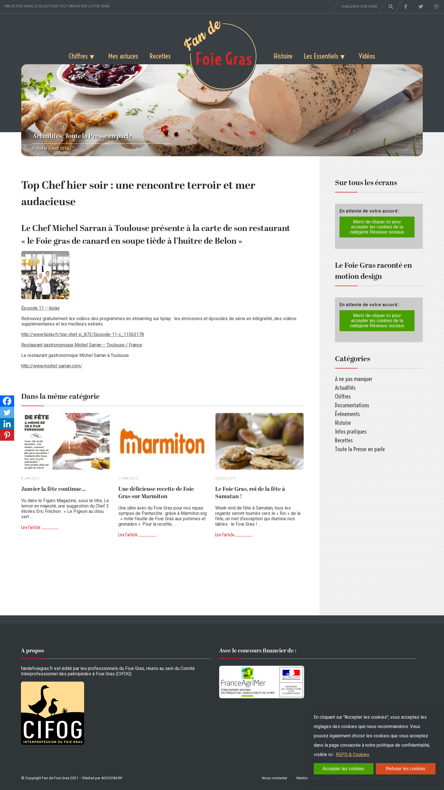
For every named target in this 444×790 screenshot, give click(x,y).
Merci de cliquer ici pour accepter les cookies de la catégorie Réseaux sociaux (377, 226)
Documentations (352, 405)
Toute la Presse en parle (98, 136)
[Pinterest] (7, 435)
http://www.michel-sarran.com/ (51, 366)
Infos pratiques (350, 431)
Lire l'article (30, 527)
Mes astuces (123, 56)
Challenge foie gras (359, 6)
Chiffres (78, 56)
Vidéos (367, 56)
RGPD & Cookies (352, 754)
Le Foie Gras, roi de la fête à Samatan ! (250, 493)
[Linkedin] (7, 423)
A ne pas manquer (353, 378)
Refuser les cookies (406, 768)
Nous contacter (274, 778)
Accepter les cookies (343, 768)
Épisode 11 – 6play (40, 308)
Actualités (47, 136)
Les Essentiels (321, 56)
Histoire (283, 56)
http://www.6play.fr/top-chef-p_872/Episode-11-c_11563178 (82, 334)
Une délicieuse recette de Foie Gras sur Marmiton (156, 493)
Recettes (160, 56)
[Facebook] (7, 401)
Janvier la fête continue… (53, 489)
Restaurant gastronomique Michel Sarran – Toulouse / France (81, 345)
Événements (347, 414)
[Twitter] (7, 412)
